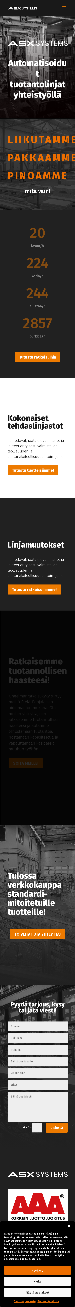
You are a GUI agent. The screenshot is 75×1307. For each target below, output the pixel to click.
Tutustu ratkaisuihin (37, 357)
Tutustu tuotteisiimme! (33, 470)
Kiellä (37, 1281)
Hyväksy (37, 1270)
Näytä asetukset (37, 1292)
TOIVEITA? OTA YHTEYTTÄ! (38, 934)
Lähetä (56, 1127)
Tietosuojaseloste (25, 1301)
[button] (69, 1226)
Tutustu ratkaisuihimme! (34, 589)
